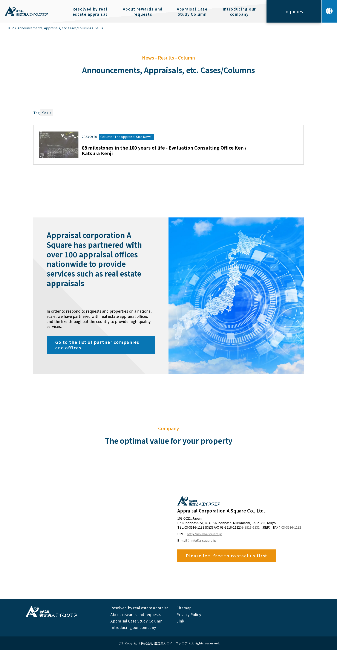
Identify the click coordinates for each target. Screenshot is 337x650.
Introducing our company (133, 627)
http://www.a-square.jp (204, 534)
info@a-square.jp (203, 540)
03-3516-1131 (250, 527)
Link (180, 621)
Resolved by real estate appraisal (139, 607)
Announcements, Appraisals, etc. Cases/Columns (54, 28)
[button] (329, 11)
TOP (10, 28)
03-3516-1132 (291, 527)
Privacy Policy (188, 614)
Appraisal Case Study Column (136, 621)
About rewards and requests (135, 614)
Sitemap (183, 607)
